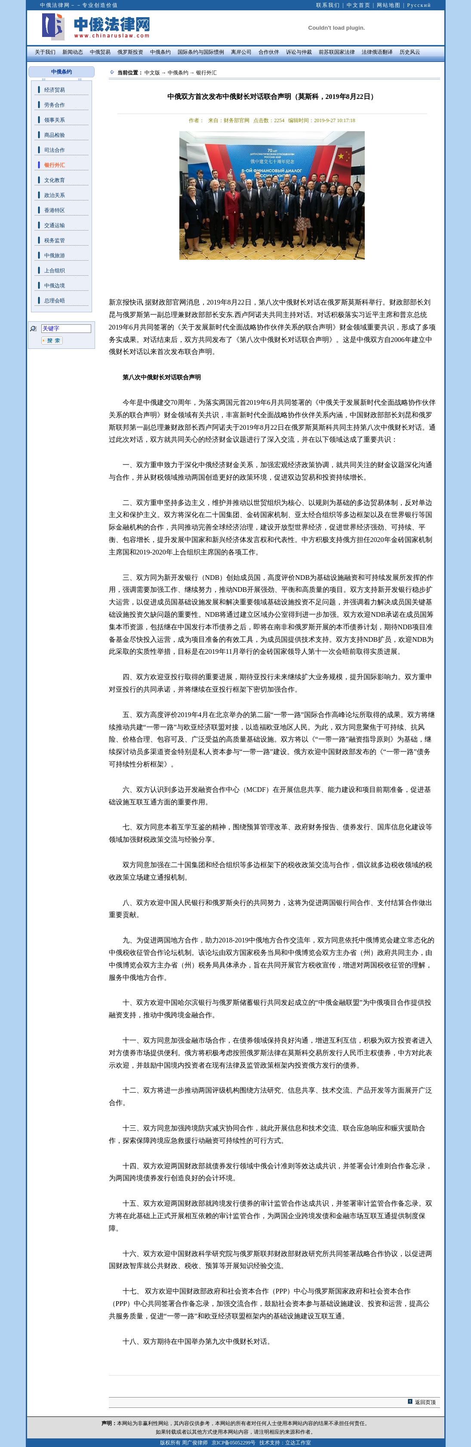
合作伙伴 (269, 52)
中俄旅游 (54, 255)
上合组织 (54, 271)
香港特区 (54, 210)
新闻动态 (72, 52)
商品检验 (54, 135)
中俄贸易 (100, 52)
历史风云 (410, 52)
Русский (419, 5)
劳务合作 (54, 105)
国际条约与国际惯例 (201, 52)
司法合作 (54, 150)
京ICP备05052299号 (234, 1443)
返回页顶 (425, 1402)
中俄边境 (54, 286)
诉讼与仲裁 (299, 52)
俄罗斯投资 (130, 52)
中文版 (152, 73)
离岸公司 (241, 52)
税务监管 (54, 240)
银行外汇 (54, 165)
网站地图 (389, 5)
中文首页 (359, 5)
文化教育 (54, 180)
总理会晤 (54, 301)
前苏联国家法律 (337, 52)
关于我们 (45, 52)
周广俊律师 (195, 1443)
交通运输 (54, 225)
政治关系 (54, 195)
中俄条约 (160, 52)
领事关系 (54, 120)
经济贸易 (54, 90)
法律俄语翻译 (377, 52)
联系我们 (328, 5)
